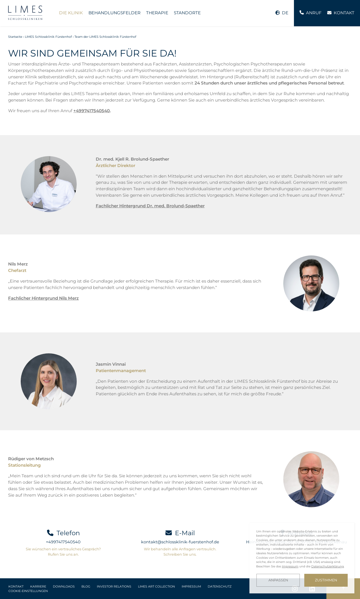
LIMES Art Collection (156, 586)
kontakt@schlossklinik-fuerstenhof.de (180, 541)
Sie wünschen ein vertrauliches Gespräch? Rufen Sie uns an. (63, 551)
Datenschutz (220, 586)
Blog (85, 586)
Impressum (191, 586)
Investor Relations (114, 586)
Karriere (38, 586)
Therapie (157, 12)
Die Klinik (71, 12)
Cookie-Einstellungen (28, 591)
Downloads (64, 586)
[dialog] (301, 558)
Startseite (15, 37)
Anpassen (278, 580)
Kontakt (16, 586)
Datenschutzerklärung (327, 566)
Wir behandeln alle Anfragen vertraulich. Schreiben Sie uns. (180, 551)
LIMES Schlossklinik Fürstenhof (48, 37)
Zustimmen (326, 580)
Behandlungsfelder (114, 12)
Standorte (187, 12)
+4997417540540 (91, 110)
